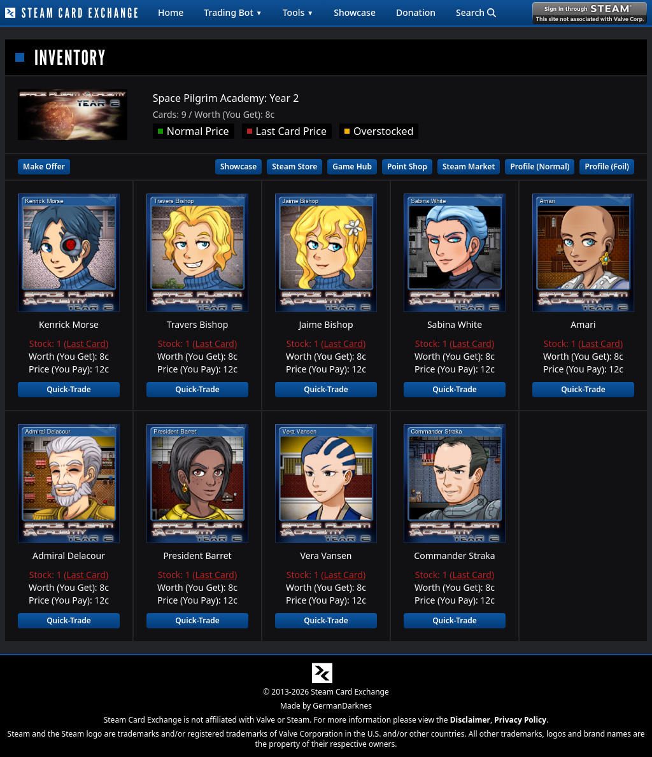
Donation (416, 12)
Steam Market (469, 166)
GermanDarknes (342, 705)
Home (170, 12)
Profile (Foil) (607, 166)
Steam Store (294, 166)
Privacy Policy (520, 719)
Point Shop (407, 166)
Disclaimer (470, 719)
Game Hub (352, 166)
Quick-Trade (68, 389)
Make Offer (44, 166)
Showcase (355, 12)
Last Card (86, 343)
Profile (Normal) (539, 166)
